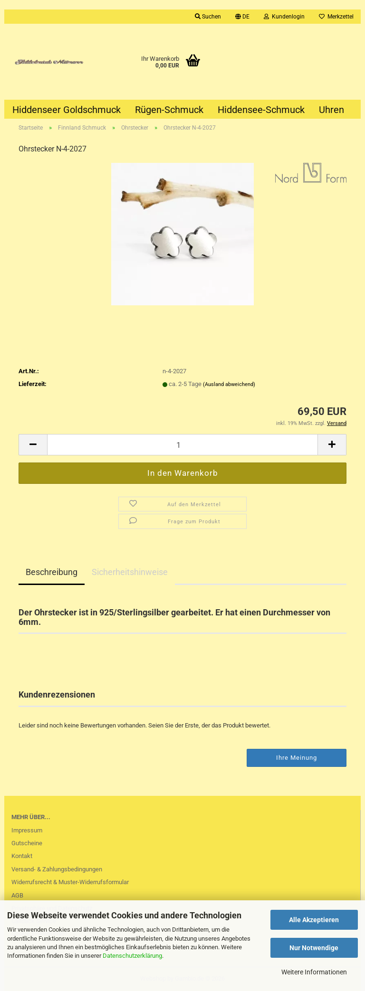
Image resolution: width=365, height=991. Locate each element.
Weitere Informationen (314, 972)
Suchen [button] (208, 16)
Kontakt (21, 855)
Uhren (331, 109)
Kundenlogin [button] (284, 16)
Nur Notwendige (313, 948)
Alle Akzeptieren (314, 920)
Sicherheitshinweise (130, 572)
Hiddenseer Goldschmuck (66, 109)
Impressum (26, 830)
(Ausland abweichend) (229, 384)
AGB (17, 895)
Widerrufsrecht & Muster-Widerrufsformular (70, 882)
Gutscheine (26, 843)
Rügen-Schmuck (169, 109)
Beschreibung (51, 572)
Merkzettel (336, 16)
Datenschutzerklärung (132, 955)
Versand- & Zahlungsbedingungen (56, 869)
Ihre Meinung (296, 757)
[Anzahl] (182, 444)
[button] (242, 16)
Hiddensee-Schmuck (261, 109)
